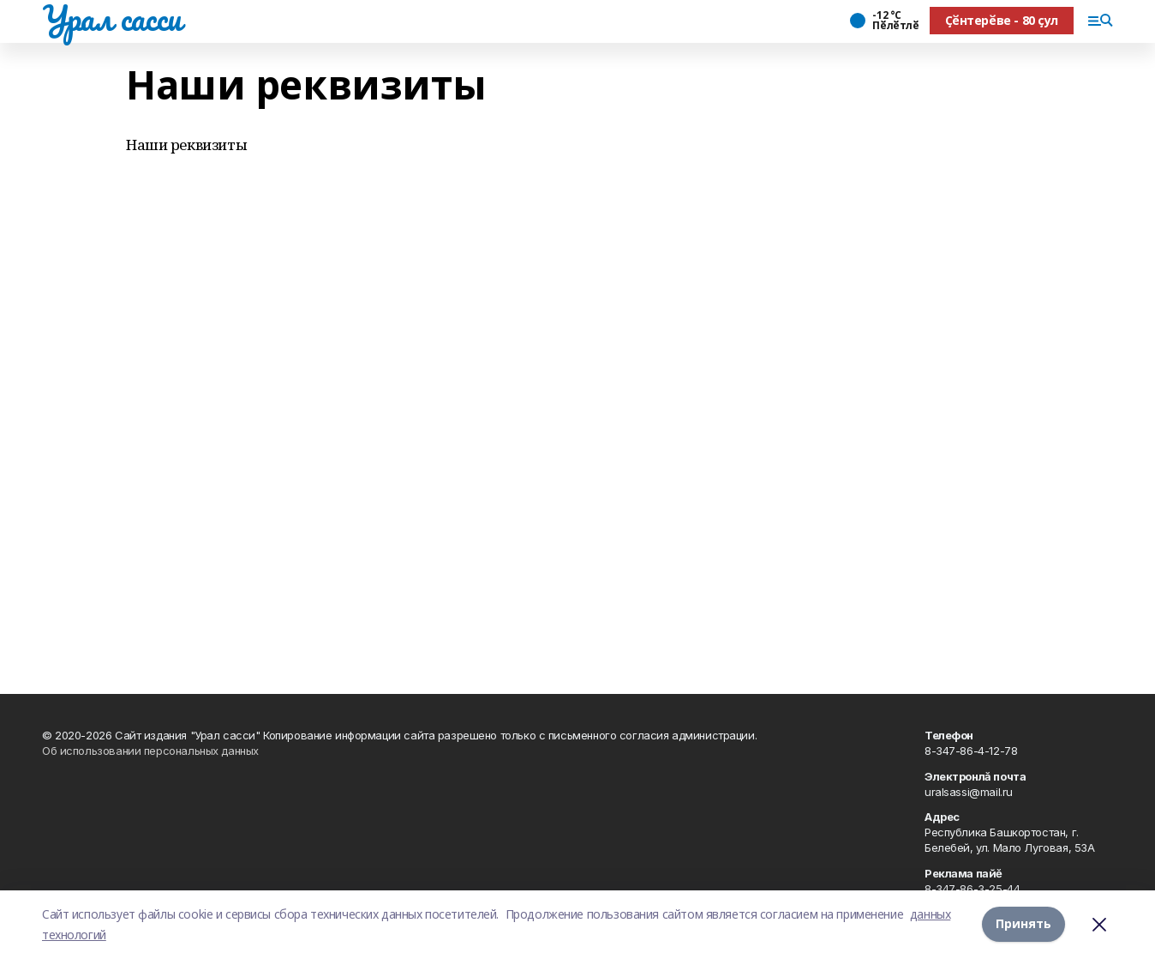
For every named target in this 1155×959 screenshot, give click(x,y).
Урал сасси (112, 18)
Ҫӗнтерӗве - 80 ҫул (1001, 20)
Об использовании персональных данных (150, 750)
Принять (1023, 924)
